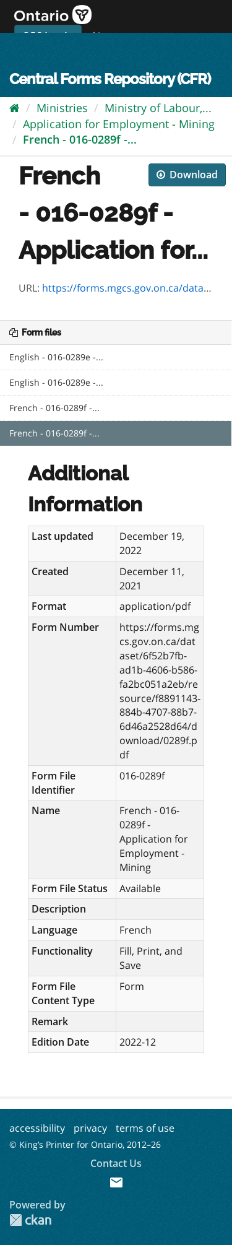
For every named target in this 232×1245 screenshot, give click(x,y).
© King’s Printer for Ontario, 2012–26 (85, 1144)
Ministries (62, 107)
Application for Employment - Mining (119, 123)
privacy (90, 1128)
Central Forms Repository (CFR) (109, 79)
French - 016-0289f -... (80, 139)
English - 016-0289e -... (56, 357)
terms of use (145, 1128)
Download (187, 174)
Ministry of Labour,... (158, 107)
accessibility (37, 1128)
